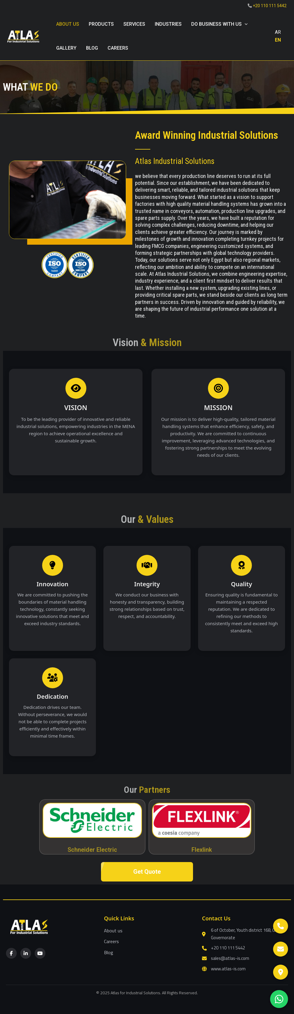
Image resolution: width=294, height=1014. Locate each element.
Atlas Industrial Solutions (175, 161)
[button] (245, 24)
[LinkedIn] (25, 953)
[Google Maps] (280, 972)
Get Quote (147, 871)
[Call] (280, 926)
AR (278, 32)
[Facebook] (11, 953)
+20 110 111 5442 (270, 5)
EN (278, 40)
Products (101, 24)
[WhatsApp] (279, 999)
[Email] (280, 949)
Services (134, 24)
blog (92, 48)
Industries (168, 24)
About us (67, 24)
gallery (66, 48)
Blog (108, 952)
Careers (118, 48)
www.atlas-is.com (228, 969)
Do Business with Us (219, 24)
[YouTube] (40, 953)
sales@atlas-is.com (230, 958)
